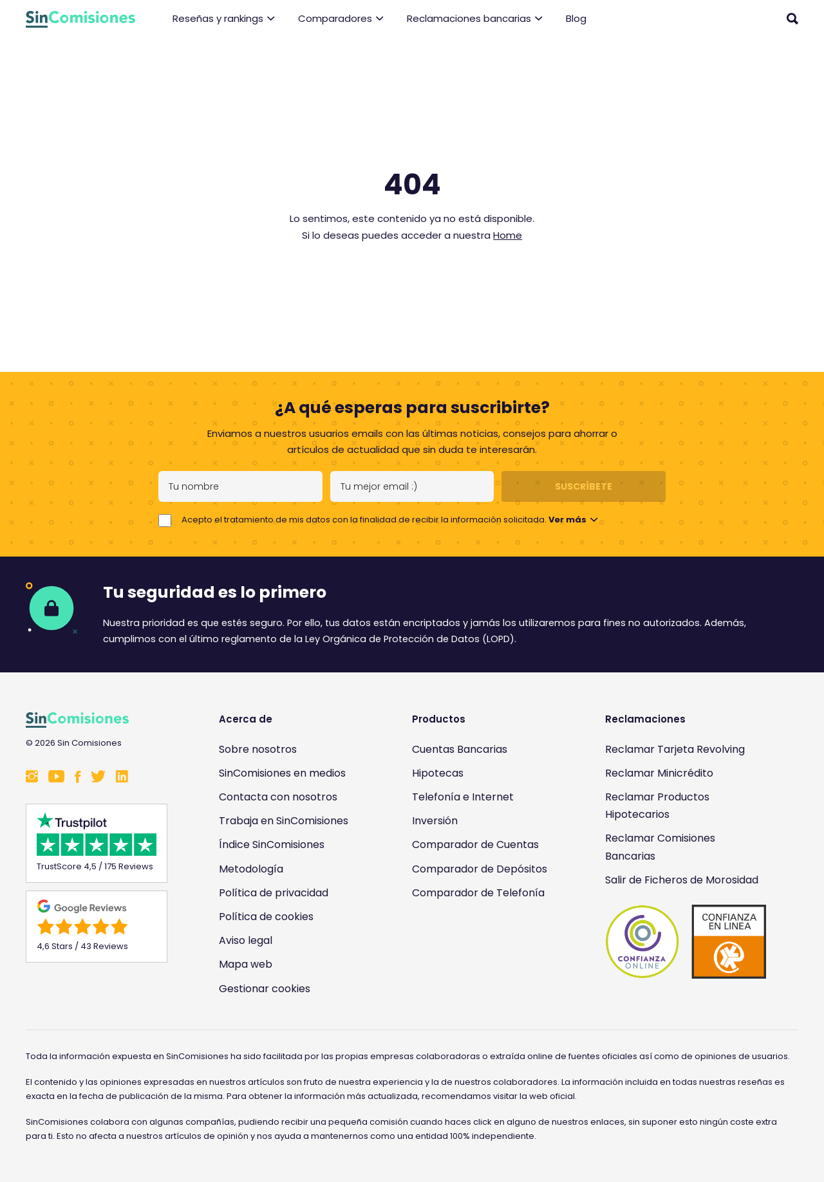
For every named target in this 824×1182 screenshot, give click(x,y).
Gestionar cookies (264, 988)
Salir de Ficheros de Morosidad (681, 880)
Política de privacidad (273, 892)
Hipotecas (438, 773)
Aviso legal (245, 940)
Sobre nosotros (258, 749)
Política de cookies (266, 916)
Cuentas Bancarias (459, 749)
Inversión (435, 820)
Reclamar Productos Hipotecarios (657, 806)
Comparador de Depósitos (479, 869)
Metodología (251, 869)
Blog (576, 18)
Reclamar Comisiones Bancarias (660, 847)
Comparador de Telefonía (478, 892)
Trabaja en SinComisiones (283, 820)
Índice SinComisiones (271, 844)
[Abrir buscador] (792, 18)
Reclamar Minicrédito (659, 773)
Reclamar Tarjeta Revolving (675, 749)
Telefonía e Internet (463, 797)
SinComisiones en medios (282, 773)
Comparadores (341, 19)
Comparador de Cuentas (475, 844)
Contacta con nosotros (278, 797)
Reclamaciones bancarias (475, 19)
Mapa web (245, 964)
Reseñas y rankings (224, 19)
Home (507, 235)
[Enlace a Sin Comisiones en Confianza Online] (685, 942)
